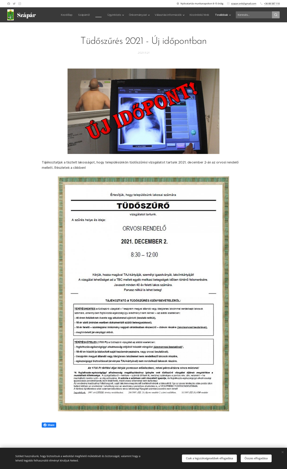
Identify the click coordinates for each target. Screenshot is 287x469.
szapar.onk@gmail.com (243, 3)
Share (49, 425)
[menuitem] (65, 14)
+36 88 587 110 (272, 3)
